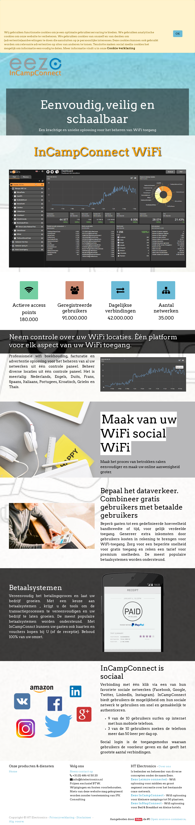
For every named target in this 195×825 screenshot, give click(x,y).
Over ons (164, 766)
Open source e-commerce (168, 819)
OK (178, 33)
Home (13, 771)
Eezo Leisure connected (149, 779)
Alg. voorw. (16, 821)
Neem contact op (81, 771)
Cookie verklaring (121, 48)
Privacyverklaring (62, 817)
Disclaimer (84, 817)
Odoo (138, 819)
